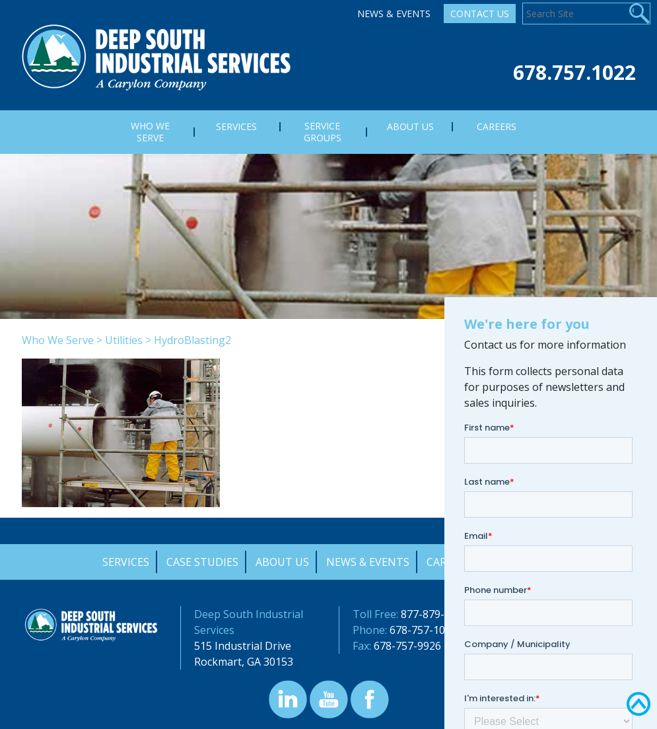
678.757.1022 (574, 72)
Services (125, 562)
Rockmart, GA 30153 (243, 661)
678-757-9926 (407, 646)
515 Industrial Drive (242, 646)
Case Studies (202, 562)
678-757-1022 (423, 630)
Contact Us (479, 13)
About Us (282, 562)
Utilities (124, 340)
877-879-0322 (434, 614)
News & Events (394, 13)
